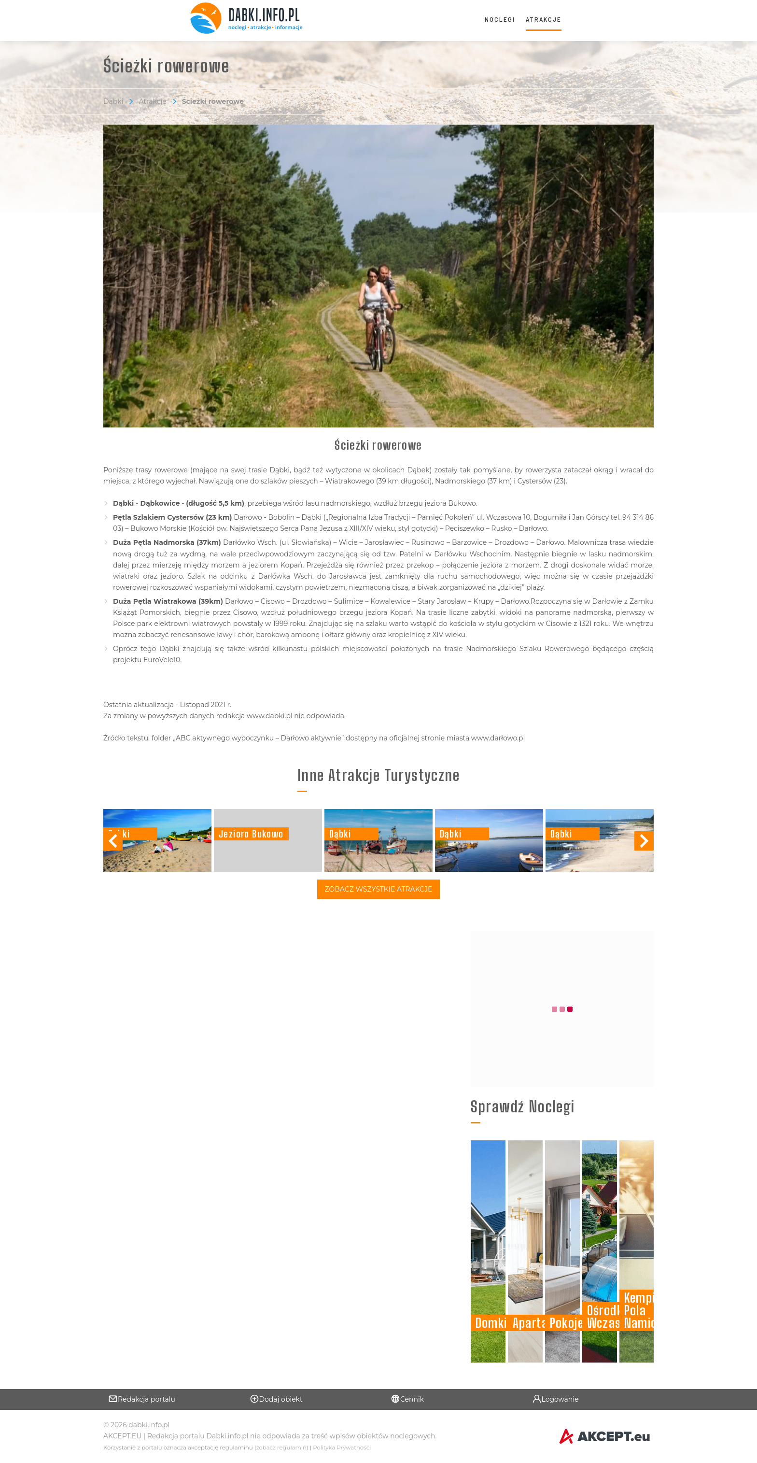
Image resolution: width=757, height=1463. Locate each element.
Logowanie (555, 1399)
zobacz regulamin (281, 1447)
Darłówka (274, 576)
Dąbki (113, 101)
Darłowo (515, 601)
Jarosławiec (384, 542)
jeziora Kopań (388, 612)
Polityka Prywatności (342, 1447)
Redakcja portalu (141, 1399)
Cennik (407, 1399)
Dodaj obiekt (276, 1399)
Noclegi (500, 19)
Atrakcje (543, 19)
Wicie (348, 542)
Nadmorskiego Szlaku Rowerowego (527, 648)
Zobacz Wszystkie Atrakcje (379, 889)
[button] (644, 841)
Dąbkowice (160, 503)
